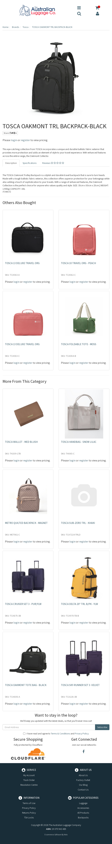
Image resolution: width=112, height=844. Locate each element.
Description (11, 163)
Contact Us (83, 789)
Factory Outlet (83, 780)
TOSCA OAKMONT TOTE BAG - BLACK (25, 685)
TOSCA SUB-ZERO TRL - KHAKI (78, 523)
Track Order (29, 780)
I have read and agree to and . (56, 733)
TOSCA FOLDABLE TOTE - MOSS (78, 344)
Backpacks (83, 817)
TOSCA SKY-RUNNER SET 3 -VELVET (80, 685)
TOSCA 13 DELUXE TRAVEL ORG (22, 263)
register (25, 140)
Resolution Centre (29, 784)
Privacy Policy (82, 733)
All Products (83, 812)
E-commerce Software (53, 834)
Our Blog (83, 784)
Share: (10, 133)
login (14, 140)
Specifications (29, 163)
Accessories (83, 807)
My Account (29, 775)
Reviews (53, 163)
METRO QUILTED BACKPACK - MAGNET (26, 523)
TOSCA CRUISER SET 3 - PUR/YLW (23, 604)
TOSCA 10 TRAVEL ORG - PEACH (78, 263)
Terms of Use (29, 803)
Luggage (83, 803)
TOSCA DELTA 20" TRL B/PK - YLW (79, 604)
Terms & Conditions (60, 733)
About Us (83, 775)
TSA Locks (29, 817)
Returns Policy (29, 812)
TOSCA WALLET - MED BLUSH (21, 441)
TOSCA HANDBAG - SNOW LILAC (78, 441)
